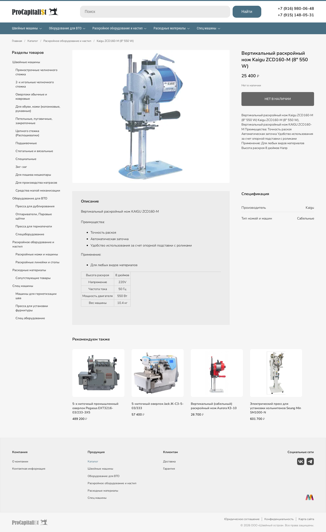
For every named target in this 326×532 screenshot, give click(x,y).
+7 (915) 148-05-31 (296, 15)
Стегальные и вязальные (34, 151)
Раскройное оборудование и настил (117, 28)
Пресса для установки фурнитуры (32, 308)
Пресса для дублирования (35, 206)
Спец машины (206, 28)
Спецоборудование (30, 234)
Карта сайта (306, 519)
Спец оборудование (30, 318)
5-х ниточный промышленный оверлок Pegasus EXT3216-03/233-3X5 (95, 408)
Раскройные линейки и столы (37, 262)
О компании (20, 461)
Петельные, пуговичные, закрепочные (34, 121)
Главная (17, 41)
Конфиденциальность (279, 519)
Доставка (169, 461)
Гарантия (169, 469)
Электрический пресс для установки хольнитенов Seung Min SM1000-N (275, 408)
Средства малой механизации (38, 190)
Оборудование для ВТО (65, 28)
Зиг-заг (21, 167)
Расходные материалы (170, 28)
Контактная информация (28, 469)
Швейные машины (25, 28)
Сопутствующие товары (33, 278)
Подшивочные (26, 143)
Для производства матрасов (36, 183)
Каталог (32, 41)
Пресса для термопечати (34, 226)
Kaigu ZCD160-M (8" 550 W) (115, 41)
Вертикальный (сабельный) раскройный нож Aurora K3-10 (214, 406)
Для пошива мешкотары (33, 175)
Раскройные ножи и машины (37, 254)
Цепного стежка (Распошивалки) (27, 133)
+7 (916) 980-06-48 (296, 8)
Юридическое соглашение (241, 519)
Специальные (26, 159)
